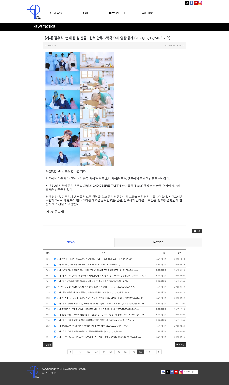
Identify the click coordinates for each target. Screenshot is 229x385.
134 (103, 352)
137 (125, 352)
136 (118, 352)
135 (111, 352)
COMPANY (56, 13)
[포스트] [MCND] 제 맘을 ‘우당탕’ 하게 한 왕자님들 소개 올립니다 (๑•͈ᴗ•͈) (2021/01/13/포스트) (94, 287)
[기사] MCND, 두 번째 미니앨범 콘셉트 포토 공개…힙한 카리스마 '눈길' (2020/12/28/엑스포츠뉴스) (96, 309)
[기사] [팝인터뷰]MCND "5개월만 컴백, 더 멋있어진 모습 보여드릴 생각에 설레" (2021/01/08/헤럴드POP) (99, 315)
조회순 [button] (180, 345)
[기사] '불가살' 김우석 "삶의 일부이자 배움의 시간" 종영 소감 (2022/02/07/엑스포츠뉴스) (92, 281)
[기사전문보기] (54, 211)
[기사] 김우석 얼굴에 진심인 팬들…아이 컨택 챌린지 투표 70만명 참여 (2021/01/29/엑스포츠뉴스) (96, 270)
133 (96, 352)
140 (148, 352)
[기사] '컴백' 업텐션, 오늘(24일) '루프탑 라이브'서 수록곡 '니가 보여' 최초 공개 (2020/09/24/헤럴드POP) (99, 304)
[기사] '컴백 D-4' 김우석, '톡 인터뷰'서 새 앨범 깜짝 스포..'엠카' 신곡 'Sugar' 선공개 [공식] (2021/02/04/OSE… (101, 276)
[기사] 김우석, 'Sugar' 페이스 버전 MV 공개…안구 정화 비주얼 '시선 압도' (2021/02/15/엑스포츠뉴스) (98, 337)
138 (133, 352)
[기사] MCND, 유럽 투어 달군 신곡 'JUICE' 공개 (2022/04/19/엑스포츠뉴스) (87, 265)
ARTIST (86, 13)
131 (81, 352)
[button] (197, 231)
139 (140, 352)
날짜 (179, 253)
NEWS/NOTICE (117, 13)
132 (88, 352)
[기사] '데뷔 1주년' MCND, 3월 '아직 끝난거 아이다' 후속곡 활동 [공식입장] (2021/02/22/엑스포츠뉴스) (98, 298)
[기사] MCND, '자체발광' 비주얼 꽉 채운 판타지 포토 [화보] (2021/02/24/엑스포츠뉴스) (91, 326)
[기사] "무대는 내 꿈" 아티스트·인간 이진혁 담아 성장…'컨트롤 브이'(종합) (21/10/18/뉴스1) (93, 259)
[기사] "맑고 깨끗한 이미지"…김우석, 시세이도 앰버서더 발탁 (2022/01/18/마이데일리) (91, 293)
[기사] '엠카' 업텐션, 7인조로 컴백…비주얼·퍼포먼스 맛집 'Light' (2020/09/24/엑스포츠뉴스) (94, 320)
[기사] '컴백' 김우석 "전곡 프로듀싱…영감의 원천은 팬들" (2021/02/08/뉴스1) (88, 332)
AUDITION (147, 13)
